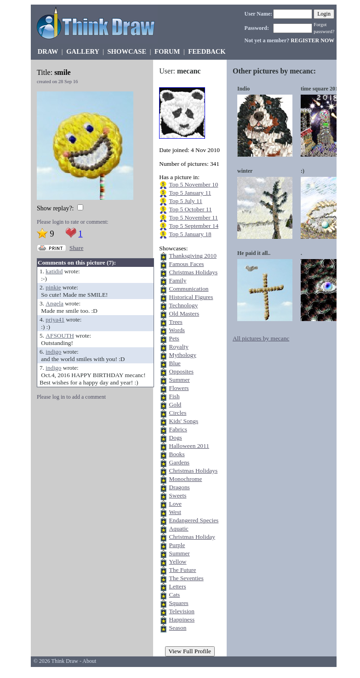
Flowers (179, 387)
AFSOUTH (60, 335)
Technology (183, 305)
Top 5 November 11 (193, 217)
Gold (175, 404)
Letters (177, 586)
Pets (174, 338)
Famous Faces (186, 263)
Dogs (175, 437)
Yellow (178, 561)
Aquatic (179, 528)
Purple (177, 545)
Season (178, 627)
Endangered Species (194, 520)
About (89, 661)
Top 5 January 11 (190, 192)
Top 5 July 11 (185, 201)
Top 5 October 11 (190, 209)
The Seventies (186, 578)
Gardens (179, 462)
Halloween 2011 (189, 445)
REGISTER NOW (312, 40)
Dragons (179, 487)
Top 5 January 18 (190, 234)
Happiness (182, 619)
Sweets (178, 495)
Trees (176, 321)
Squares (179, 602)
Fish (174, 396)
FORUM (167, 51)
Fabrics (178, 429)
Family (178, 280)
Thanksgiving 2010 (193, 255)
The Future (182, 569)
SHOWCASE (126, 51)
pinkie (53, 287)
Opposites (181, 371)
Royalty (179, 346)
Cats (174, 594)
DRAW (48, 51)
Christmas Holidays (193, 272)
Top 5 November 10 (193, 184)
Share (76, 247)
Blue (175, 363)
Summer (179, 379)
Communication (189, 288)
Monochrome (185, 478)
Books (177, 454)
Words (177, 330)
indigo (53, 351)
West (175, 511)
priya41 (55, 319)
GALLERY (82, 51)
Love (175, 503)
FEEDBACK (206, 51)
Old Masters (184, 313)
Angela (54, 303)
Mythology (182, 354)
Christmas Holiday (192, 536)
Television (181, 611)
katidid (54, 271)
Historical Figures (191, 297)
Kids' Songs (184, 421)
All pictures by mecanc (261, 338)
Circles (178, 412)
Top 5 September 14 (194, 225)
